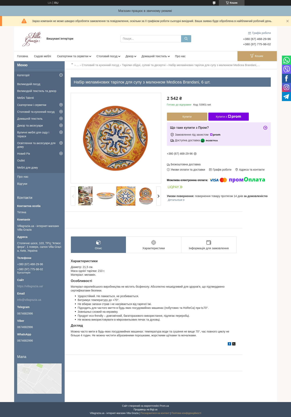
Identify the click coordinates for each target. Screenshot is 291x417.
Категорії (23, 75)
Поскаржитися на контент (155, 413)
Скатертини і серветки (31, 105)
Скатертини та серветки (73, 56)
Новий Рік (23, 153)
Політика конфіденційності (186, 413)
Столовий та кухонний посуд (100, 65)
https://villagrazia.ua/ (30, 286)
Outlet (21, 160)
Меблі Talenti (25, 97)
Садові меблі (42, 56)
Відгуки (22, 183)
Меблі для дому (27, 167)
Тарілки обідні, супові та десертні (144, 65)
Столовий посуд (106, 56)
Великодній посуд (28, 84)
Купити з (228, 116)
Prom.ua (164, 405)
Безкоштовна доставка (186, 164)
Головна (22, 56)
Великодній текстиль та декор (36, 91)
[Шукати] (186, 38)
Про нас (180, 56)
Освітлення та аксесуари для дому (36, 144)
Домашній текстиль (154, 56)
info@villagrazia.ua (29, 299)
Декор (129, 56)
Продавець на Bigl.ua (145, 409)
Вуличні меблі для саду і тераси (33, 134)
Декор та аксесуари (30, 125)
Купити (187, 116)
